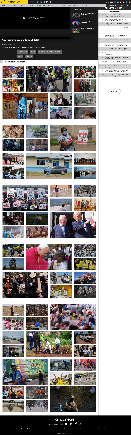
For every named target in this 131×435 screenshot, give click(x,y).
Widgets (99, 429)
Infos (4, 5)
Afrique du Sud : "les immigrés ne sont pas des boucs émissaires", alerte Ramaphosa (116, 49)
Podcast (85, 5)
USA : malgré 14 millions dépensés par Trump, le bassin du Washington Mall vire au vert (116, 71)
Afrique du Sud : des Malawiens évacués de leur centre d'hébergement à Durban (116, 75)
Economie (12, 5)
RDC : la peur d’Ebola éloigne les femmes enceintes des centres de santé (115, 19)
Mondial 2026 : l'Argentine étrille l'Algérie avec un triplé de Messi (116, 57)
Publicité (82, 429)
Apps (93, 429)
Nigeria (20, 56)
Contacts (52, 429)
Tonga (33, 52)
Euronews (107, 429)
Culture (31, 5)
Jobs (88, 429)
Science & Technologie (45, 5)
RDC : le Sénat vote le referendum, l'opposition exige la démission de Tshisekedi (116, 44)
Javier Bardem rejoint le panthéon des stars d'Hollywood (116, 53)
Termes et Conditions (42, 429)
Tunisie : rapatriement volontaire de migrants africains (116, 24)
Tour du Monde (22, 52)
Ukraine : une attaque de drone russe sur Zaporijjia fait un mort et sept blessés (115, 62)
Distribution (74, 429)
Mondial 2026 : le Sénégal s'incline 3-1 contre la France (116, 66)
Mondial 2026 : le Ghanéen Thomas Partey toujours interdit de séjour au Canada (116, 36)
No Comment (61, 5)
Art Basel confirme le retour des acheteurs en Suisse (116, 40)
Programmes (74, 5)
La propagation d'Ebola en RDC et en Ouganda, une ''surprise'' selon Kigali (114, 15)
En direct (112, 5)
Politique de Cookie (63, 429)
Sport (22, 5)
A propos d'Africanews (27, 429)
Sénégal (29, 56)
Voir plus (114, 91)
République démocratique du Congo (50, 52)
